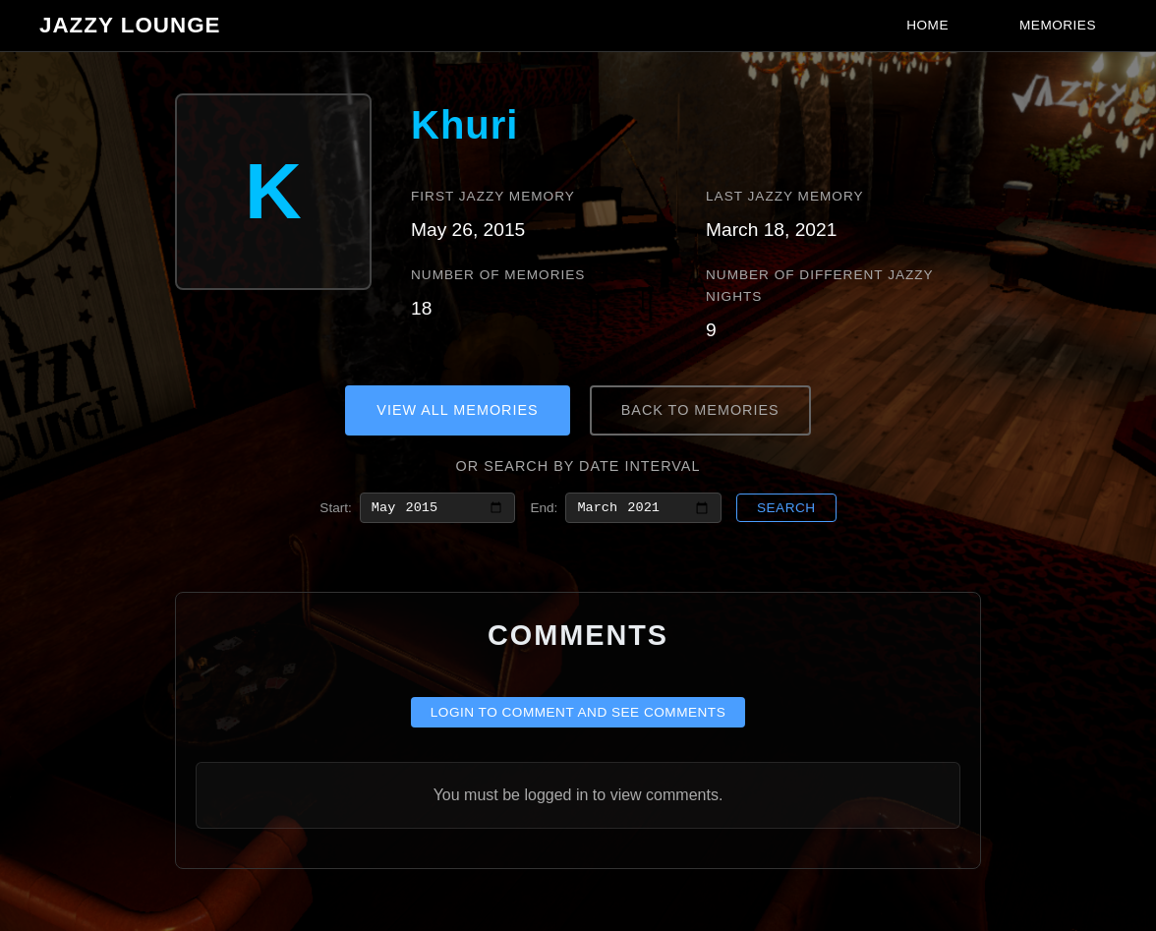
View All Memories (457, 410)
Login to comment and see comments (578, 716)
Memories (1057, 25)
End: (543, 508)
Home (927, 25)
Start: (335, 508)
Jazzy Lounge (130, 25)
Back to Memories (700, 410)
